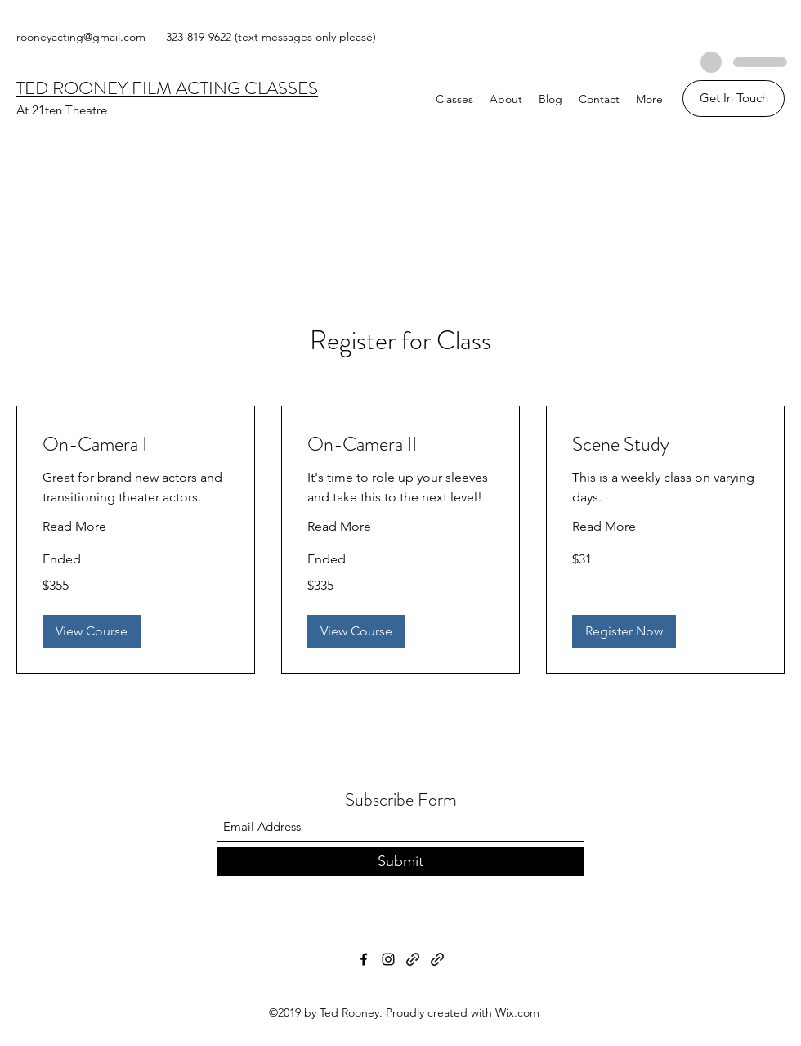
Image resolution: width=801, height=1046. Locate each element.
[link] (136, 445)
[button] (92, 631)
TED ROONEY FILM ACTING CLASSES (167, 88)
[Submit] (400, 861)
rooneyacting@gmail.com (80, 36)
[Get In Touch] (733, 98)
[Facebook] (364, 959)
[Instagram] (388, 959)
